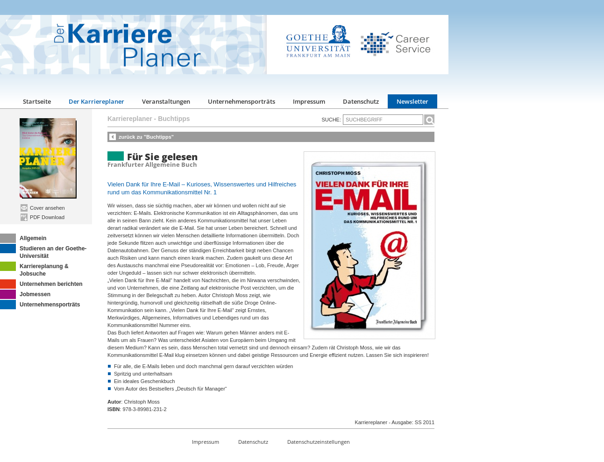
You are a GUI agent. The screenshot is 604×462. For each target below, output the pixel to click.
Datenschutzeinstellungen (318, 441)
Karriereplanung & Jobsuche (34, 269)
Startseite (37, 101)
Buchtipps (174, 118)
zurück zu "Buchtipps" (146, 137)
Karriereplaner (129, 118)
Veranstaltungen (166, 101)
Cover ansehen (43, 208)
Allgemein (23, 238)
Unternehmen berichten (41, 284)
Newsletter (412, 101)
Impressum (309, 101)
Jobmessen (25, 294)
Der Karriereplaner (96, 101)
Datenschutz (361, 101)
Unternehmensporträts (241, 101)
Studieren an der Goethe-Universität (43, 251)
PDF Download (42, 217)
